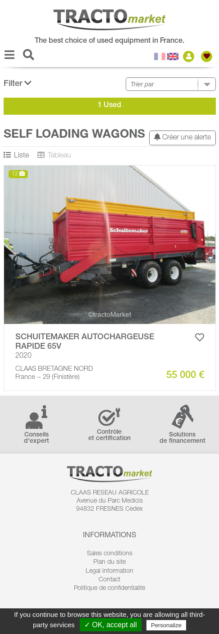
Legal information (109, 571)
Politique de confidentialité (109, 588)
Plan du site (109, 562)
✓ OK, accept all (110, 625)
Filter (18, 83)
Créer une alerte (182, 137)
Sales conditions (109, 554)
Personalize (166, 625)
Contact (109, 580)
